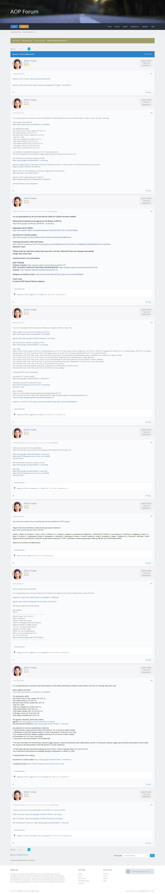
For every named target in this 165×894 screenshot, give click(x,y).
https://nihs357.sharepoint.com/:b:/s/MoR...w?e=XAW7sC (38, 602)
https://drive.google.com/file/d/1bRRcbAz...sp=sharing (31, 454)
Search (125, 26)
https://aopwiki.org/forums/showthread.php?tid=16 (36, 397)
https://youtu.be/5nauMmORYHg (44, 402)
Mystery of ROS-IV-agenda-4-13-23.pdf (30, 295)
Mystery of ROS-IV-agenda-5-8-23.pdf (30, 415)
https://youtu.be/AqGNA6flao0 (66, 402)
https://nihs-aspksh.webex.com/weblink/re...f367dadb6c (31, 124)
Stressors (81, 883)
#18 (151, 680)
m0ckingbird (142, 891)
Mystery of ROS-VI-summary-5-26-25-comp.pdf (33, 836)
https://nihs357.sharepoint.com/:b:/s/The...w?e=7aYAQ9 (31, 456)
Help (152, 26)
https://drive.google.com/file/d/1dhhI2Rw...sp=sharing (37, 722)
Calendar (145, 26)
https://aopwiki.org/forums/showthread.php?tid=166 (69, 395)
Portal (109, 26)
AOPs (80, 876)
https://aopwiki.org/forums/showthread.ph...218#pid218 (31, 179)
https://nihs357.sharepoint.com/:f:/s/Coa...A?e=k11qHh (45, 764)
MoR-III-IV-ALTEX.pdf (24, 556)
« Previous (20, 49)
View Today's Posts (29, 32)
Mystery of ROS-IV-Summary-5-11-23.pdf (31, 488)
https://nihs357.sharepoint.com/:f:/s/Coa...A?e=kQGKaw (31, 385)
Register (24, 26)
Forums (117, 26)
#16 (151, 516)
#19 (151, 805)
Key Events (82, 878)
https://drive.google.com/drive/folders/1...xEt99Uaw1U (31, 378)
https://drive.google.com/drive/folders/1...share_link (30, 471)
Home (80, 874)
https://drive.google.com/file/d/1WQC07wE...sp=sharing (44, 819)
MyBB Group (35, 891)
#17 (151, 583)
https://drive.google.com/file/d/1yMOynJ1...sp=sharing (37, 338)
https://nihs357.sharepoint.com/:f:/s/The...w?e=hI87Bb (31, 473)
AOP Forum (24, 11)
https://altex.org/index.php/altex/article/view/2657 (28, 530)
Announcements (39, 41)
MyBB (20, 891)
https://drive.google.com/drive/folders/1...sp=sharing (30, 160)
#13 (151, 211)
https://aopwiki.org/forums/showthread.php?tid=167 (43, 393)
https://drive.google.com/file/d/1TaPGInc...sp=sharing (44, 814)
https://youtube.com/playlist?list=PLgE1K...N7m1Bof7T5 (52, 85)
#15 (151, 442)
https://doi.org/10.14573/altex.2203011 (26, 173)
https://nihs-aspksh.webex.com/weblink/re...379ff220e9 (40, 597)
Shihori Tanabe (30, 61)
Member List (135, 26)
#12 (151, 113)
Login (14, 26)
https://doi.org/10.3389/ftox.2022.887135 (26, 167)
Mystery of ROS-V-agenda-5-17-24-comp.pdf (32, 653)
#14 (151, 322)
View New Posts (16, 32)
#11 (151, 73)
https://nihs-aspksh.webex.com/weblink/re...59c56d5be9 (31, 692)
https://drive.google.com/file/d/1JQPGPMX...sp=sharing (33, 223)
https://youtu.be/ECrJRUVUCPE (40, 79)
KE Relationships (83, 881)
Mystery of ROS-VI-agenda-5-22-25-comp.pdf (32, 777)
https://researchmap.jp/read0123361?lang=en (28, 637)
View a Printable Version (20, 855)
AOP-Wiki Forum (27, 41)
